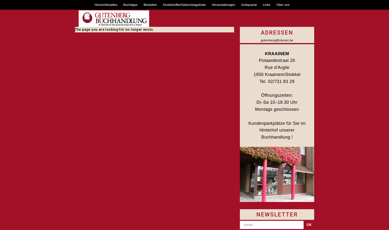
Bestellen (150, 5)
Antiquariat (249, 5)
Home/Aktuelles (106, 5)
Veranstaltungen (223, 5)
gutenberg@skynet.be (277, 40)
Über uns (283, 5)
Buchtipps (130, 5)
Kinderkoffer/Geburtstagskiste (184, 5)
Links (266, 5)
